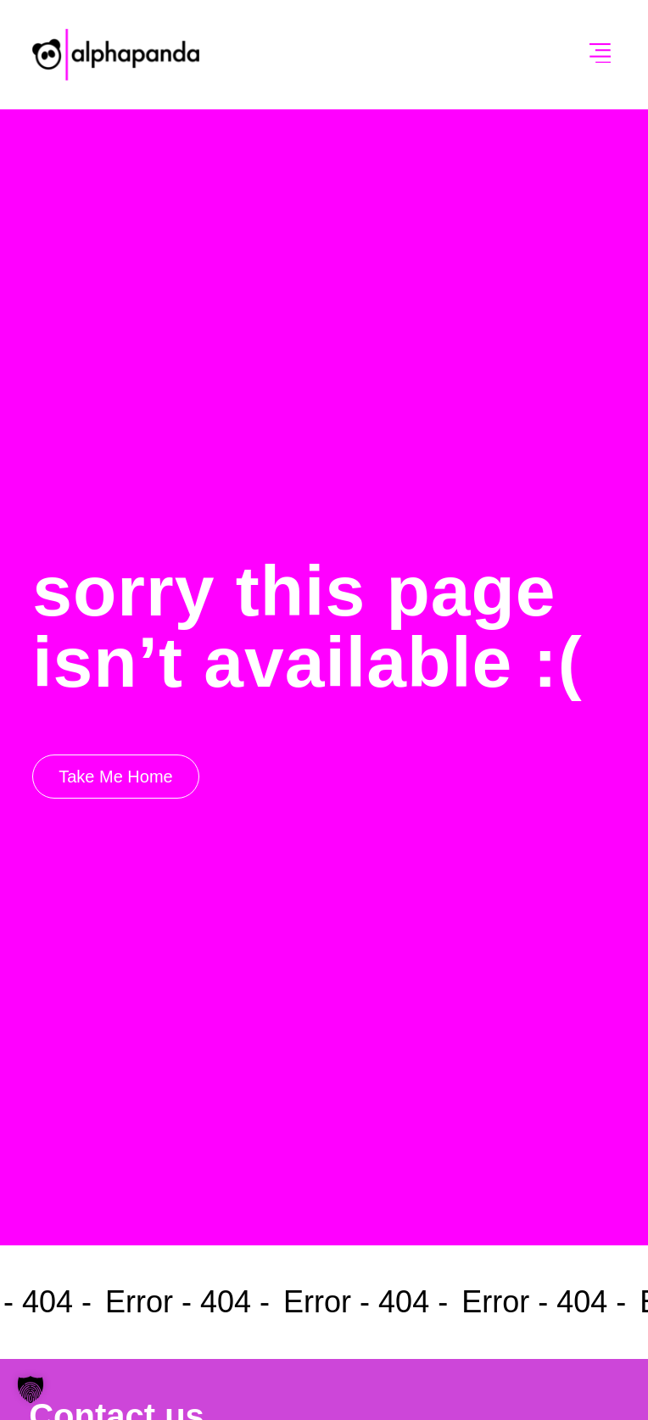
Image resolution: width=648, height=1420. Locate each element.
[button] (600, 54)
